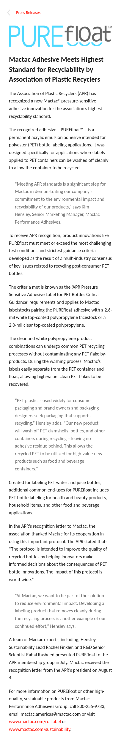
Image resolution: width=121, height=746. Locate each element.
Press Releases (28, 12)
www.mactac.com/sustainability (39, 729)
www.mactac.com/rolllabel (35, 721)
